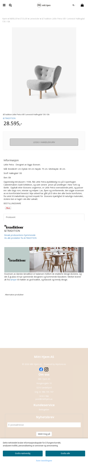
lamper (13, 279)
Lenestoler (34, 18)
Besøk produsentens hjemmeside (19, 235)
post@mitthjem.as (44, 399)
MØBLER (13, 18)
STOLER (23, 18)
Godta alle (65, 453)
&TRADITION (9, 118)
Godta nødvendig (22, 453)
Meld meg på (44, 434)
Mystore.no (60, 364)
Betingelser (44, 409)
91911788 (44, 396)
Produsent (10, 217)
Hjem (4, 18)
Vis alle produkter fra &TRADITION (20, 238)
